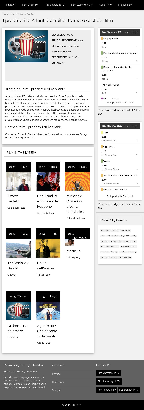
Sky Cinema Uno (107, 231)
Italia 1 (83, 166)
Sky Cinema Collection (109, 236)
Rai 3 (24, 166)
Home (5, 14)
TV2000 (22, 296)
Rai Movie (80, 238)
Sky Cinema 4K (125, 257)
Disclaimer (58, 382)
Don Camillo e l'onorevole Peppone (47, 201)
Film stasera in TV (107, 390)
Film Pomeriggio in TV (109, 381)
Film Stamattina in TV (108, 373)
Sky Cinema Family (128, 236)
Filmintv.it (10, 4)
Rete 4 (53, 166)
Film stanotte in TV (128, 390)
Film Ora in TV (30, 4)
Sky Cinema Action (108, 241)
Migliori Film (125, 4)
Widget (56, 390)
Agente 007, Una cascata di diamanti (47, 331)
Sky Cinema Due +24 (109, 257)
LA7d (53, 296)
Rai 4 (24, 233)
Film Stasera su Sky (81, 4)
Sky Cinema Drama (128, 247)
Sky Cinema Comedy (109, 252)
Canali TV (105, 4)
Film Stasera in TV (54, 4)
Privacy (56, 373)
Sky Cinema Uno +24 (128, 252)
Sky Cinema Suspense (127, 241)
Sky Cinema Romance (109, 247)
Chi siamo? (58, 365)
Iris (55, 233)
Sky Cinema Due (123, 231)
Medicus (73, 251)
